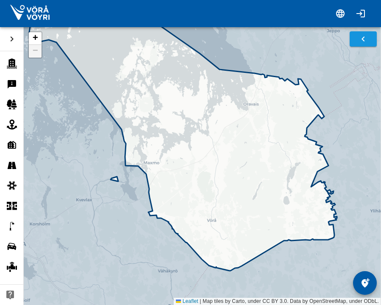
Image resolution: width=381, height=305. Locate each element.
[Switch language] (340, 13)
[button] (35, 38)
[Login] (360, 13)
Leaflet (187, 301)
